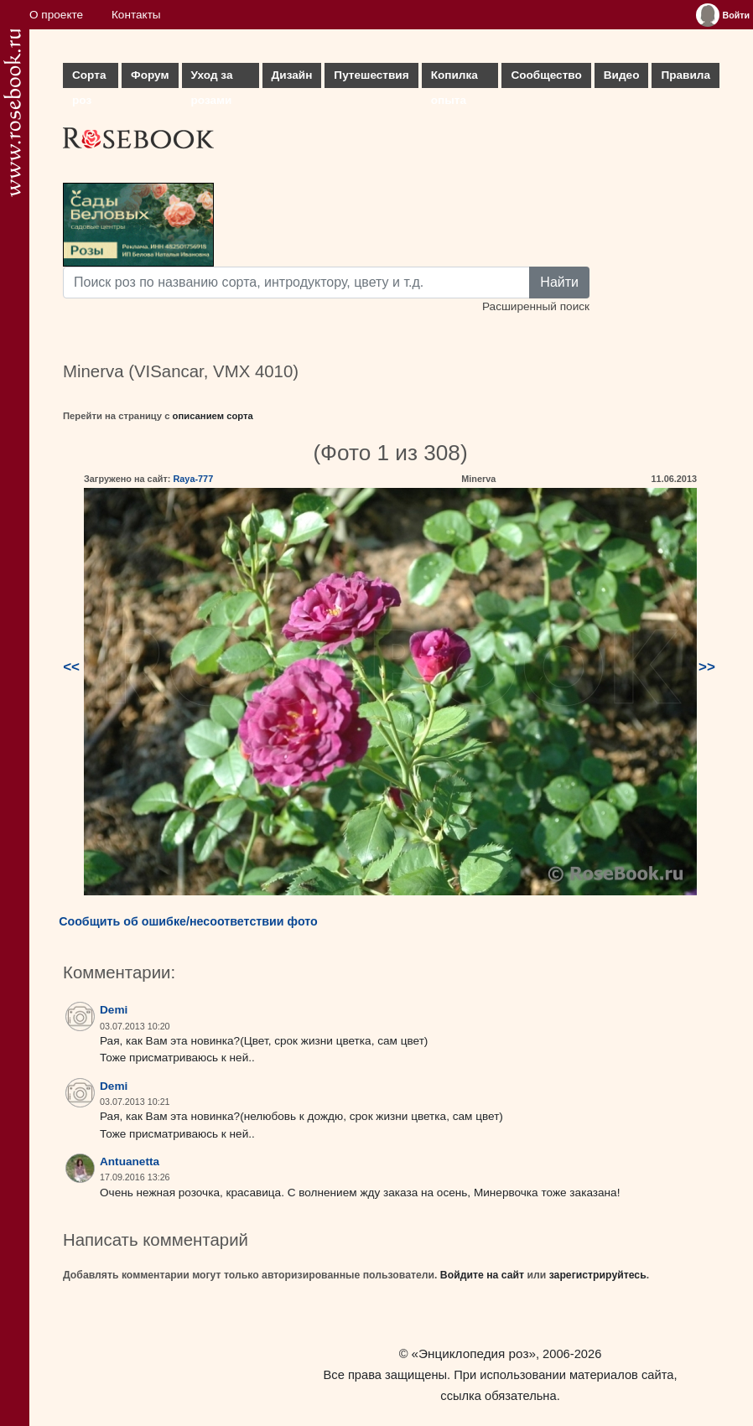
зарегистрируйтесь (598, 1275)
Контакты (136, 14)
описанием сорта (213, 416)
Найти (559, 282)
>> (706, 667)
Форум (150, 75)
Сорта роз (89, 78)
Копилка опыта (454, 78)
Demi (113, 1009)
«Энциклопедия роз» (474, 1353)
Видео (622, 75)
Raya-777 (193, 479)
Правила (685, 75)
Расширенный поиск (535, 306)
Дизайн (292, 75)
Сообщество (546, 75)
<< (71, 667)
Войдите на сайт (482, 1275)
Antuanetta (129, 1161)
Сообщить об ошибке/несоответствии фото (188, 921)
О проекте (56, 14)
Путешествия (371, 75)
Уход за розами (212, 78)
